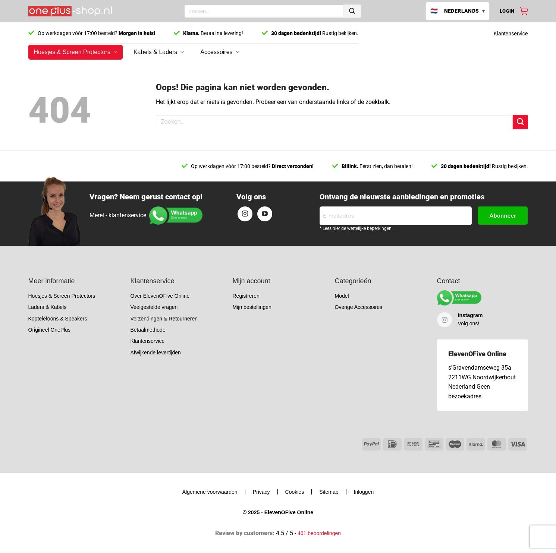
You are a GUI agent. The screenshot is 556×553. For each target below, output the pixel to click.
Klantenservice (511, 34)
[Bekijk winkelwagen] (524, 11)
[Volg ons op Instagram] (245, 213)
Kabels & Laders (158, 52)
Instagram (470, 315)
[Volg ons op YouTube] (264, 213)
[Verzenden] (352, 11)
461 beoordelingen (319, 533)
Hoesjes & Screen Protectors (75, 52)
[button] (507, 11)
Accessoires (219, 52)
